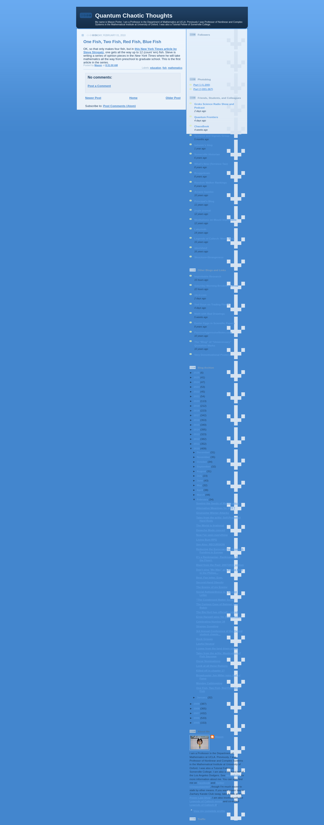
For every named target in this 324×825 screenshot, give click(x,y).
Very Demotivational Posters (212, 354)
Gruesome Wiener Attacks (212, 512)
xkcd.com (200, 294)
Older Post (173, 98)
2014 (197, 429)
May (200, 485)
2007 (197, 713)
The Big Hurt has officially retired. (217, 612)
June (200, 480)
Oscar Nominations (208, 661)
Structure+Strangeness (208, 257)
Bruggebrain (202, 173)
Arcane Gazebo (204, 191)
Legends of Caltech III (203, 804)
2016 (197, 419)
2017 (197, 415)
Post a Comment (99, 86)
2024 (197, 382)
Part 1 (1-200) (201, 84)
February (203, 499)
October (202, 461)
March (201, 494)
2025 (197, 377)
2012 (197, 438)
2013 (197, 434)
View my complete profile (209, 810)
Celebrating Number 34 (210, 621)
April (200, 489)
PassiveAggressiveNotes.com (213, 332)
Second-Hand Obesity (209, 582)
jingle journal (202, 210)
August (202, 471)
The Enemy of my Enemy (211, 587)
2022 (197, 391)
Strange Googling (207, 626)
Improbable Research (207, 276)
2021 (197, 396)
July (200, 475)
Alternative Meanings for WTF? (215, 508)
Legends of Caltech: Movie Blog (214, 238)
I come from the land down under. (217, 648)
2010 (197, 448)
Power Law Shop (200, 797)
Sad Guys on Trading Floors (212, 304)
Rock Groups (204, 638)
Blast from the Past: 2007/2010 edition (220, 564)
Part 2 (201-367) (203, 89)
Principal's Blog (204, 201)
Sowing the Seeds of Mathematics (217, 503)
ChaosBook (201, 126)
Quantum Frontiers (206, 117)
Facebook (204, 782)
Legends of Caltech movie (206, 801)
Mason (219, 736)
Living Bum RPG (206, 539)
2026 (197, 372)
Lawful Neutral (205, 643)
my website (233, 775)
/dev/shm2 (200, 247)
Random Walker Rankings (210, 182)
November (203, 456)
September (204, 466)
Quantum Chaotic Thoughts (133, 15)
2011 (197, 443)
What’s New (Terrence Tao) (211, 163)
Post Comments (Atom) (119, 106)
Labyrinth (200, 229)
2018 (197, 410)
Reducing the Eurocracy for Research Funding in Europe (219, 551)
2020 (197, 401)
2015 (197, 424)
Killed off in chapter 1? (210, 670)
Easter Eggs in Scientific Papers (214, 323)
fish (164, 68)
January (202, 697)
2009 (197, 703)
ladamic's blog (203, 145)
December (203, 452)
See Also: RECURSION (210, 544)
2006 (197, 717)
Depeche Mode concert (210, 530)
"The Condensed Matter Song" (215, 599)
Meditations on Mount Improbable (215, 219)
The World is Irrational (210, 525)
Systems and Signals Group (211, 135)
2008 (197, 708)
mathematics (175, 68)
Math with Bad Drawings (209, 313)
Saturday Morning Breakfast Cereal (216, 285)
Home (133, 98)
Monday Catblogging (209, 683)
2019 (197, 405)
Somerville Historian (207, 154)
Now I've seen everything (212, 534)
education (155, 68)
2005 (197, 722)
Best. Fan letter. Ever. (209, 577)
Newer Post (93, 98)
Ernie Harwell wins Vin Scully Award (219, 616)
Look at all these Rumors (212, 665)
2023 (197, 386)
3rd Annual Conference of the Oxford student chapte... (219, 633)
